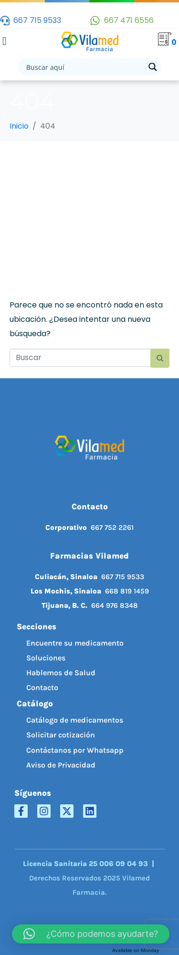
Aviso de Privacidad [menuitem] (60, 764)
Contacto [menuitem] (42, 687)
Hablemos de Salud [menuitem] (60, 672)
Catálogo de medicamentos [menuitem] (74, 719)
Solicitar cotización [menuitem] (60, 734)
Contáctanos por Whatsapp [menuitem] (75, 750)
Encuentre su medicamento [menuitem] (75, 643)
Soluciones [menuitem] (45, 657)
